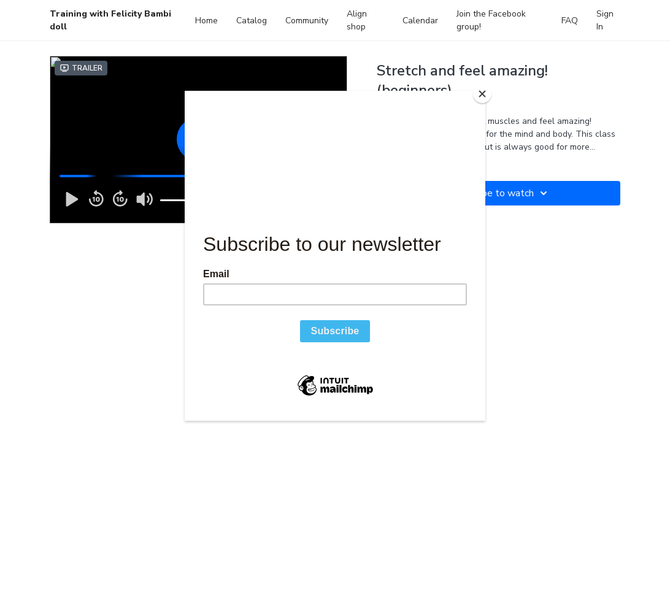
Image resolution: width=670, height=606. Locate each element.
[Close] (482, 94)
